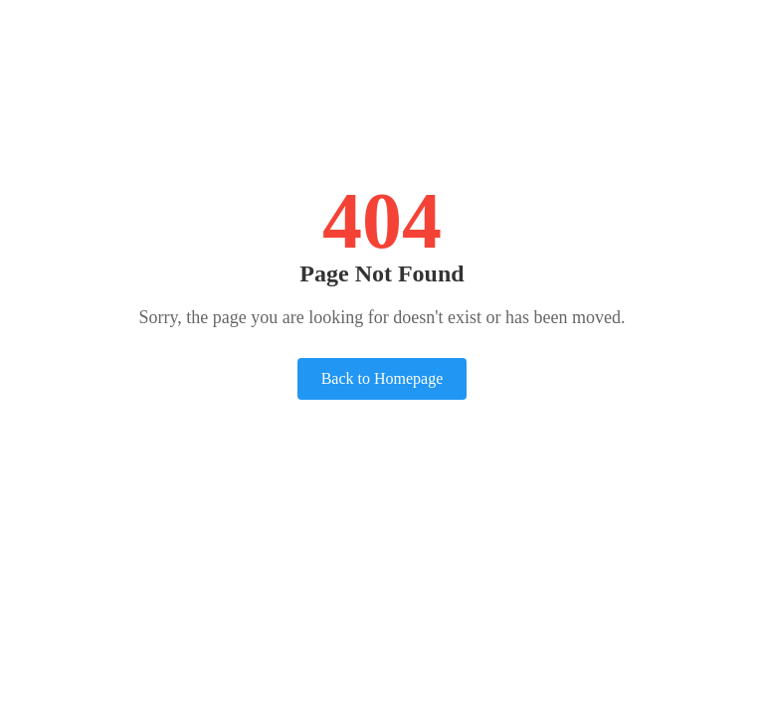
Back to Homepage (382, 378)
